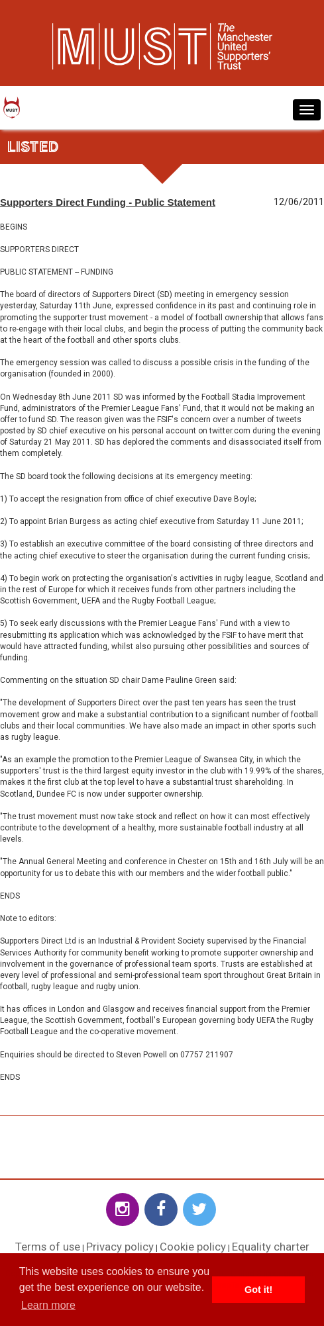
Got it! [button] (258, 1289)
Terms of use (47, 1246)
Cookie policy (193, 1246)
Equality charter (270, 1246)
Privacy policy (120, 1246)
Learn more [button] (48, 1305)
